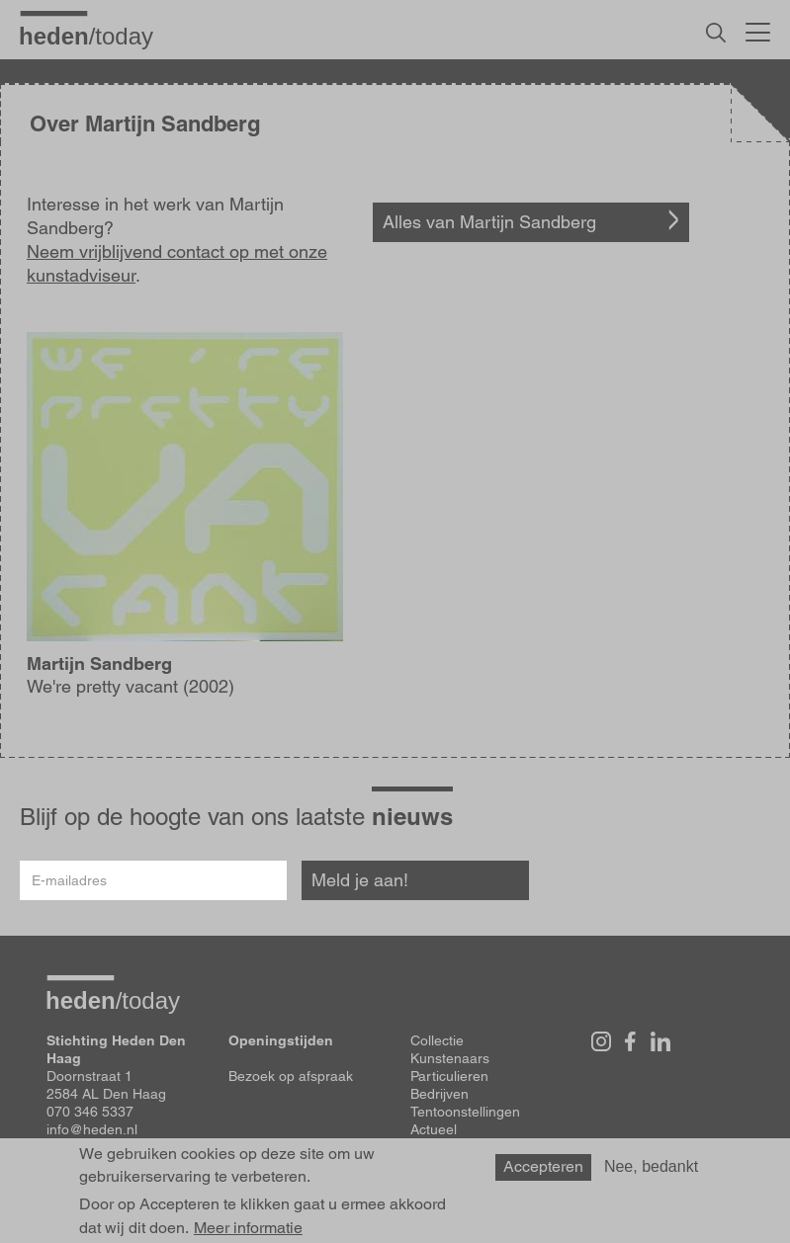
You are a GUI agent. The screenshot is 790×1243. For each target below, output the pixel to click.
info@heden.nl (91, 1129)
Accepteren (543, 1166)
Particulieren (449, 1076)
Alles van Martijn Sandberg (489, 221)
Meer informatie (248, 1228)
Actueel (433, 1129)
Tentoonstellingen (465, 1111)
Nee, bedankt (651, 1166)
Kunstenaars (449, 1058)
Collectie (437, 1040)
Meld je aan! (359, 880)
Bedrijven (439, 1094)
